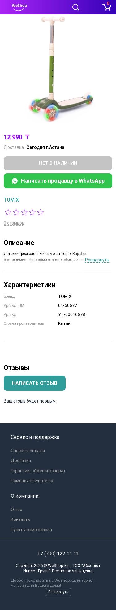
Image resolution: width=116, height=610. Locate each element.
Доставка (21, 460)
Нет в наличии (58, 163)
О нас (16, 509)
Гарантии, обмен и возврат (38, 470)
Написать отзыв (34, 383)
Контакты (21, 519)
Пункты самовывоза (31, 529)
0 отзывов (14, 222)
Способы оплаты (28, 450)
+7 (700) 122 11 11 (58, 554)
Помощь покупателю (32, 480)
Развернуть (97, 259)
